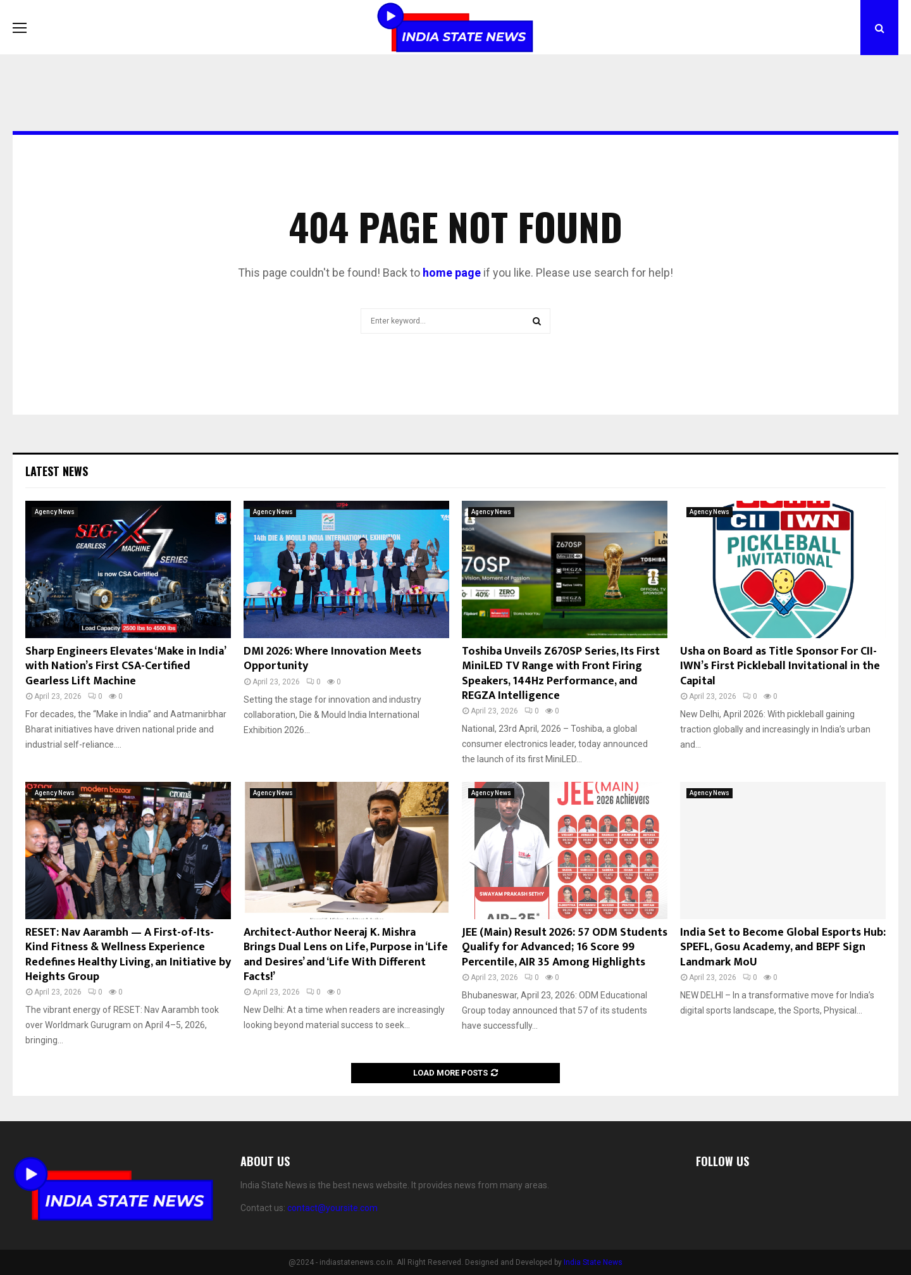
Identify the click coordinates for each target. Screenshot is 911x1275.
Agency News (55, 511)
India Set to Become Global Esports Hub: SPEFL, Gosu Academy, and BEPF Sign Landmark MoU (783, 947)
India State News (593, 1262)
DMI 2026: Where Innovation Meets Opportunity (332, 658)
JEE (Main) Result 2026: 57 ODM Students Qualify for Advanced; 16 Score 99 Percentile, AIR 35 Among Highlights (564, 947)
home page (452, 272)
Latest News (56, 471)
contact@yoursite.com (332, 1208)
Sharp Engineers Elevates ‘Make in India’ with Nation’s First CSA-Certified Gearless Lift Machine (125, 666)
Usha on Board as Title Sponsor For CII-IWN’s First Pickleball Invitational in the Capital (780, 666)
